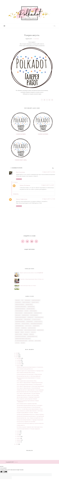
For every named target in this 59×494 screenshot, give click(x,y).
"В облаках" (18, 302)
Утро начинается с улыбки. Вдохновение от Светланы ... (30, 410)
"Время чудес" (29, 304)
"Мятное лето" (25, 315)
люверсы (33, 332)
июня (18, 433)
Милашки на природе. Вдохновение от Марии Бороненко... (28, 401)
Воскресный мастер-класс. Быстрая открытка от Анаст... (30, 391)
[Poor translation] (5, 472)
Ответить (19, 179)
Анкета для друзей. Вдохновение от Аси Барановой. (29, 384)
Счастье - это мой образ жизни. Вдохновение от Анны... (30, 409)
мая (18, 434)
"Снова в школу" (38, 321)
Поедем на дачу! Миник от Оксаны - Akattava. (27, 412)
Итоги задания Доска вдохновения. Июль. (27, 380)
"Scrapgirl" (23, 327)
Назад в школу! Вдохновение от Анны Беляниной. (28, 407)
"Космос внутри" (31, 308)
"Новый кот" (30, 317)
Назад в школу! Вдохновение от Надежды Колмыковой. (30, 419)
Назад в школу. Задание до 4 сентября (26, 421)
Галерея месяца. (19, 330)
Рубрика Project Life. (32, 336)
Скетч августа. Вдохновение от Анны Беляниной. (28, 388)
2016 (17, 444)
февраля (19, 440)
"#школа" (17, 300)
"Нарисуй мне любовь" (20, 317)
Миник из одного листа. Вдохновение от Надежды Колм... (30, 370)
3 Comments (36, 38)
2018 (17, 355)
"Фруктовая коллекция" (36, 323)
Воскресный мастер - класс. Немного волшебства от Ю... (30, 418)
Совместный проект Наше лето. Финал (28, 285)
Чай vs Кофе (37, 340)
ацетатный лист (31, 327)
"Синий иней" (29, 321)
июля (18, 431)
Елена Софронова (21, 199)
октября (19, 362)
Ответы (16, 182)
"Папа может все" (39, 317)
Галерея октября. (21, 134)
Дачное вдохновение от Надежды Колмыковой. (28, 397)
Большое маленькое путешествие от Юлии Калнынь (29, 374)
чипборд (17, 342)
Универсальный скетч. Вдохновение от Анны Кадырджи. (30, 390)
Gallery (23, 342)
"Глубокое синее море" (20, 306)
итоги (22, 332)
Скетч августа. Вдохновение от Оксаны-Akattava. (28, 393)
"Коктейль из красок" (20, 308)
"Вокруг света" (35, 302)
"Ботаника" (27, 300)
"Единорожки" (31, 306)
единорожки (40, 330)
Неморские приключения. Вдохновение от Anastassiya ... (30, 367)
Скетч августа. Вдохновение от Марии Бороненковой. (30, 382)
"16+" (22, 300)
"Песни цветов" (18, 319)
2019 (17, 353)
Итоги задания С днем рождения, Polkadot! (27, 398)
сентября (19, 363)
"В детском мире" (36, 300)
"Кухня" (26, 310)
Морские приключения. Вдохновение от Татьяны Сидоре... (28, 378)
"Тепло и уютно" (25, 323)
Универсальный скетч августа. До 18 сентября (28, 395)
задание (17, 332)
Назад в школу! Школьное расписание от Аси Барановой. (30, 416)
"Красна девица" (19, 310)
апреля (19, 436)
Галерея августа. (21, 425)
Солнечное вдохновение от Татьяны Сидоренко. (28, 428)
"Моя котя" (17, 315)
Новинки (26, 334)
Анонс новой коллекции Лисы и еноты (26, 372)
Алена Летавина (25, 185)
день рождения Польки (30, 330)
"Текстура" (17, 323)
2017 (17, 356)
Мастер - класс (18, 334)
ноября (19, 360)
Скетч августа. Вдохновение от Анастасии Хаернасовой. (30, 386)
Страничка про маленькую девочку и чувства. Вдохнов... (30, 423)
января (19, 442)
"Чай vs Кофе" (28, 325)
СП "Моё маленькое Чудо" (21, 340)
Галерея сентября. (43, 134)
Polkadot (16, 462)
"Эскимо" (17, 327)
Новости (31, 334)
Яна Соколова (20, 172)
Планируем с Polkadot (20, 336)
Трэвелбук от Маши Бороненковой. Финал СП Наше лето (32, 279)
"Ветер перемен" (26, 302)
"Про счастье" (27, 319)
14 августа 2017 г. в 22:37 (47, 185)
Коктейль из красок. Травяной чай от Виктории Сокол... (30, 427)
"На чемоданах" (34, 315)
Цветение (31, 340)
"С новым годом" (36, 319)
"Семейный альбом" (20, 321)
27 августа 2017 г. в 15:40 (48, 199)
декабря (19, 358)
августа (19, 365)
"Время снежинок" (19, 304)
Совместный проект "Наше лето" (22, 338)
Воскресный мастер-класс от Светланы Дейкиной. (29, 376)
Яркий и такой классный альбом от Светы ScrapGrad (31, 272)
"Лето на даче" (33, 310)
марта (18, 438)
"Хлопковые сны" (19, 325)
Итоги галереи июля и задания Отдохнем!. (27, 403)
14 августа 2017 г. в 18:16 (48, 172)
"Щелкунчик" (36, 325)
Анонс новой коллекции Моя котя (25, 369)
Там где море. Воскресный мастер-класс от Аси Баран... (30, 405)
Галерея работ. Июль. (21, 160)
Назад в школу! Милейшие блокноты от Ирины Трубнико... (31, 414)
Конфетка (27, 332)
